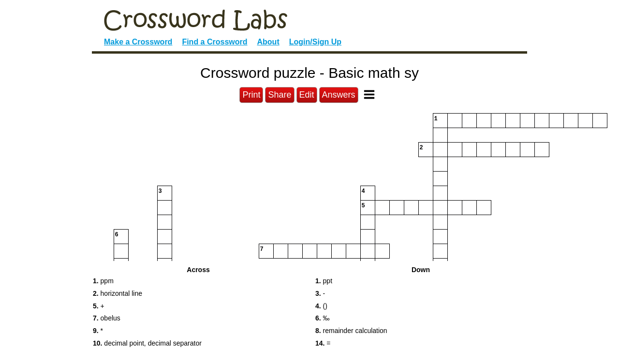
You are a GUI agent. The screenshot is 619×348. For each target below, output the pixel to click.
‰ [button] (322, 318)
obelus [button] (106, 318)
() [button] (321, 306)
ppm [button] (103, 281)
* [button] (98, 330)
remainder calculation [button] (351, 330)
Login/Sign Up (315, 42)
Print (251, 95)
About (268, 42)
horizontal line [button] (117, 293)
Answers (338, 95)
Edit (306, 95)
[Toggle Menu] (369, 94)
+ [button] (98, 306)
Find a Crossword (214, 42)
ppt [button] (323, 281)
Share (279, 95)
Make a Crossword (138, 42)
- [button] (320, 293)
